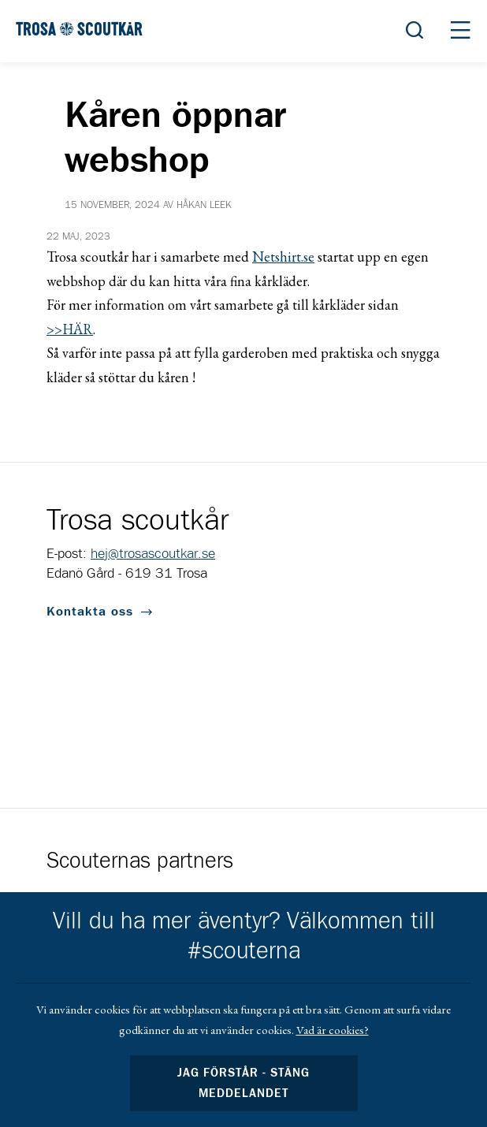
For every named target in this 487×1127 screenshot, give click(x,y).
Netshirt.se (283, 256)
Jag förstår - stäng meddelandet (243, 1083)
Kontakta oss (89, 611)
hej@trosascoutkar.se (153, 554)
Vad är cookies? (332, 1029)
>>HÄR (69, 329)
